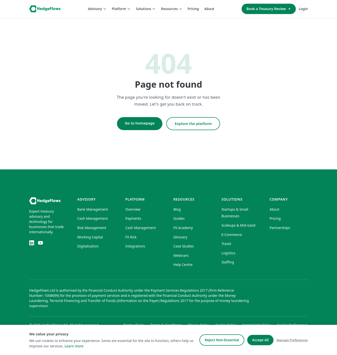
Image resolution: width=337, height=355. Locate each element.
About (209, 8)
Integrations (135, 246)
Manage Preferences (292, 340)
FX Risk (131, 237)
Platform (121, 8)
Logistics (228, 253)
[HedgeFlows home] (45, 9)
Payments (133, 218)
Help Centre (183, 264)
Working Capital (90, 237)
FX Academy (183, 227)
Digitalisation (88, 246)
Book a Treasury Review (268, 8)
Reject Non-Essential (222, 340)
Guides (179, 218)
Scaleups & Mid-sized (238, 225)
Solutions (146, 8)
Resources (171, 8)
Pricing (193, 8)
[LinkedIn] (31, 242)
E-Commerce (231, 234)
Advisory (97, 8)
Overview (132, 209)
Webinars (181, 255)
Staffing (227, 262)
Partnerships (280, 227)
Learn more (74, 346)
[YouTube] (40, 242)
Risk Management (91, 227)
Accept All (260, 340)
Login (303, 8)
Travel (226, 243)
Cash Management (92, 218)
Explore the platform (193, 123)
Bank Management (92, 209)
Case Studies (183, 246)
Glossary (180, 237)
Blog (177, 209)
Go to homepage (140, 123)
